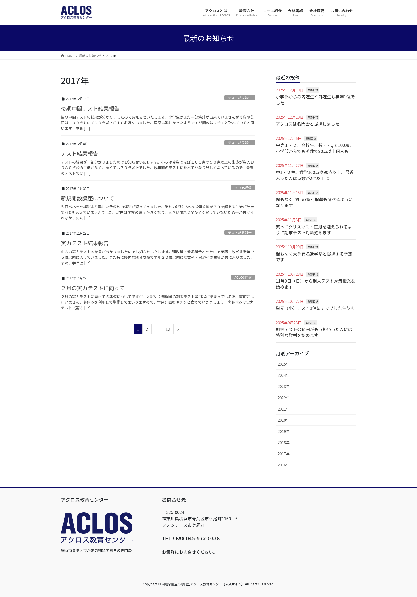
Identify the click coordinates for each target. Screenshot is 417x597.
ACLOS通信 (243, 187)
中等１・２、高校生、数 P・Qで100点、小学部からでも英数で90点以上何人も (314, 148)
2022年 (284, 397)
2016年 (284, 464)
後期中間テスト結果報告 (90, 108)
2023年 (284, 386)
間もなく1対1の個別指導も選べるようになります (314, 202)
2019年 (284, 431)
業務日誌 (312, 90)
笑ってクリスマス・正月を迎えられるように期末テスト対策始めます (314, 229)
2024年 (284, 375)
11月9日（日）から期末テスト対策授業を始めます (315, 284)
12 (167, 329)
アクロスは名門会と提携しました (307, 123)
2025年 (284, 364)
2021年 (284, 409)
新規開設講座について (87, 198)
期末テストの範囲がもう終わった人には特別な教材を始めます (314, 332)
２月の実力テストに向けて (93, 288)
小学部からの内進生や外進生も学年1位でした (315, 99)
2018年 (284, 442)
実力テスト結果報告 (85, 243)
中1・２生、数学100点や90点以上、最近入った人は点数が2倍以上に (315, 175)
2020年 (284, 420)
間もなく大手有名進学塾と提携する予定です (314, 257)
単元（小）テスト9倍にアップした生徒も (315, 308)
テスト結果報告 (240, 97)
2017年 (284, 453)
